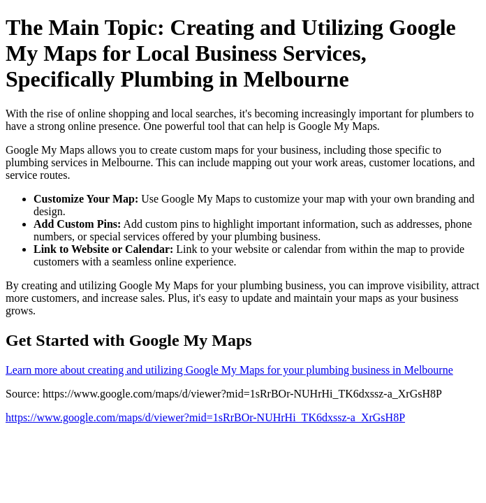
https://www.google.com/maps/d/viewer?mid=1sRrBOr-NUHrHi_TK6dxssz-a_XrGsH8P (205, 417)
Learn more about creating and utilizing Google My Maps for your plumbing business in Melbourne (229, 370)
